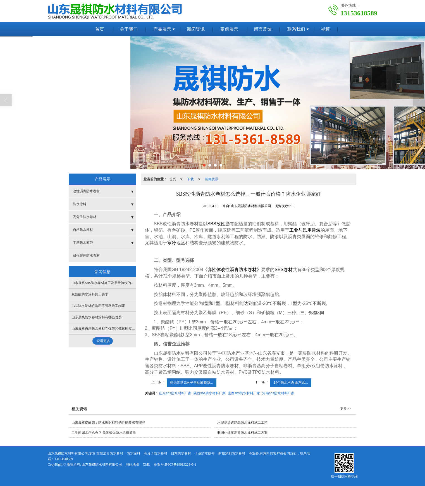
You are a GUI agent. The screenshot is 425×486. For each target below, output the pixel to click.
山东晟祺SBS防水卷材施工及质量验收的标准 (104, 283)
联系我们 (296, 29)
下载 (190, 179)
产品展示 (162, 29)
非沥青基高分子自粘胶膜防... (191, 383)
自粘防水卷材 (83, 230)
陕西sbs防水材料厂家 (210, 393)
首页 (99, 29)
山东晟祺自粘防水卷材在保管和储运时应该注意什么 (110, 329)
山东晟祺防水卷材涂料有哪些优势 (96, 317)
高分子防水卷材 (84, 217)
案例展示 (229, 29)
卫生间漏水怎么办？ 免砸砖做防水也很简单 (103, 433)
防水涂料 (79, 204)
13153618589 (63, 459)
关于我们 (129, 29)
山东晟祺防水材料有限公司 (102, 464)
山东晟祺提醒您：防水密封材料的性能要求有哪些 (108, 423)
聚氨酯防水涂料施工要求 (89, 294)
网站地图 (132, 464)
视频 (325, 29)
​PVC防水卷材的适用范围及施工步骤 (98, 306)
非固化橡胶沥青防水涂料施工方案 (242, 433)
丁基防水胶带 (83, 243)
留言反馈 (263, 29)
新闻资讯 (196, 29)
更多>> (345, 409)
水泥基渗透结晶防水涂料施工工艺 (242, 423)
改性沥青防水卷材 (86, 191)
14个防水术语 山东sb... (291, 383)
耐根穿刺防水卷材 (86, 255)
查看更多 (103, 341)
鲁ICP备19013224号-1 (180, 464)
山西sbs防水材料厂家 (244, 393)
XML (146, 464)
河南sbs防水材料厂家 (278, 393)
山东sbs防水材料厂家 (175, 393)
